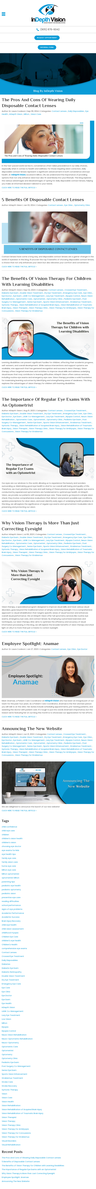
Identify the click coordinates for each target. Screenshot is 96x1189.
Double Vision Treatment (31, 293)
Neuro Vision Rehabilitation (14, 1034)
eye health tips (9, 854)
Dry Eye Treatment (53, 293)
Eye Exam (17, 296)
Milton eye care (9, 870)
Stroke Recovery (9, 1086)
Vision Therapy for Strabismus (29, 310)
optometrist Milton (10, 877)
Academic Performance (13, 913)
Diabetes (6, 964)
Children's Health (9, 944)
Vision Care (36, 114)
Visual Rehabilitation (11, 1144)
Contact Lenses (59, 111)
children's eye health (11, 940)
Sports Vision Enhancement (56, 302)
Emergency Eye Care (72, 293)
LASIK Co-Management (34, 296)
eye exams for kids (10, 850)
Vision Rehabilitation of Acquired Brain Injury (39, 305)
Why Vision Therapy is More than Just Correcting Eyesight (40, 526)
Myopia (5, 1027)
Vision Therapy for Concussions (16, 1133)
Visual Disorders (9, 1141)
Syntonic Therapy (10, 305)
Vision (4, 1093)
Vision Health (8, 1101)
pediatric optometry (11, 889)
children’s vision (9, 842)
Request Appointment (47, 38)
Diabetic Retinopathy (12, 972)
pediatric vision (9, 893)
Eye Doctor (7, 296)
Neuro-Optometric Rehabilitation (17, 1038)
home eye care (9, 866)
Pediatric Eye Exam (72, 299)
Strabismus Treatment (80, 302)
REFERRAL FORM (47, 47)
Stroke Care (7, 1082)
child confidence (9, 826)
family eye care (9, 858)
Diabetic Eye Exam (10, 293)
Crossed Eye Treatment (76, 290)
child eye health (9, 925)
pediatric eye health (11, 885)
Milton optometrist (10, 874)
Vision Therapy (8, 1121)
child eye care (8, 830)
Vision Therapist (20, 308)
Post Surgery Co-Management (16, 1066)
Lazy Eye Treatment (55, 296)
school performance (11, 905)
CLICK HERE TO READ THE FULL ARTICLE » (19, 187)
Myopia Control (73, 296)
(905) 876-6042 (50, 29)
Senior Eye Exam (34, 302)
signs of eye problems (12, 909)
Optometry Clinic (82, 205)
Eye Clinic (68, 205)
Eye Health (7, 1003)
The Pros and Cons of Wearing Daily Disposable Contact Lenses (39, 103)
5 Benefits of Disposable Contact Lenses (43, 200)
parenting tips (8, 881)
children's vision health (12, 838)
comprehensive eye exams (14, 948)
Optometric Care (24, 299)
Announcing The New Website (32, 729)
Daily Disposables (76, 111)
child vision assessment (13, 928)
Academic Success (11, 917)
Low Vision (6, 1019)
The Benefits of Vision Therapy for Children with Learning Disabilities (46, 281)
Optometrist (39, 299)
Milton (26, 114)
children (5, 834)
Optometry (7, 1054)
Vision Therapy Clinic (38, 308)
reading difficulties (10, 901)
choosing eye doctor (11, 846)
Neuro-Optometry (10, 1042)
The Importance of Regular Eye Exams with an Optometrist (46, 402)
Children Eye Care (10, 936)
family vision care (10, 862)
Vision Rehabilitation (11, 1105)
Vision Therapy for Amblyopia (62, 308)
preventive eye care (11, 897)
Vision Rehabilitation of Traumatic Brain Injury (22, 1113)
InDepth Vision (15, 114)
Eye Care (6, 987)
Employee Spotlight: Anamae (30, 644)
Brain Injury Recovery (11, 921)
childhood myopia (10, 932)
